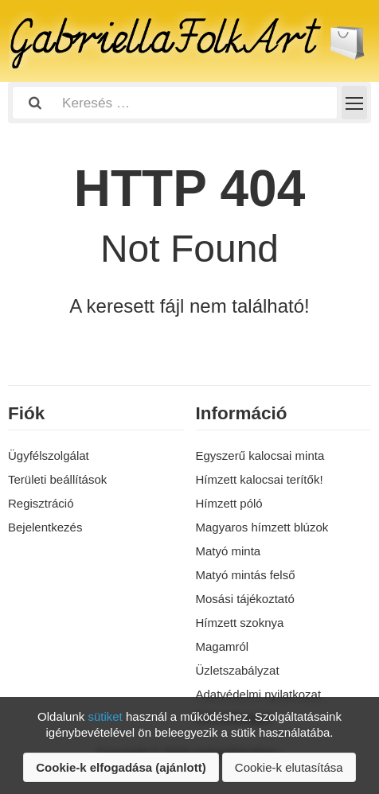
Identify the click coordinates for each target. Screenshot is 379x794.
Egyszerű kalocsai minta (260, 455)
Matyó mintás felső (245, 575)
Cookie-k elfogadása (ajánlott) (120, 767)
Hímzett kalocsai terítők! (259, 479)
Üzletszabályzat (237, 670)
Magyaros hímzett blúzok (262, 527)
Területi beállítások (57, 479)
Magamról (222, 646)
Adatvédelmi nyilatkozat (259, 694)
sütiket (105, 716)
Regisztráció (41, 503)
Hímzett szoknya (240, 622)
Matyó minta (228, 551)
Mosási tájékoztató (245, 598)
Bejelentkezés (45, 527)
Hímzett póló (229, 503)
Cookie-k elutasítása (289, 767)
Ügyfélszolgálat (48, 455)
